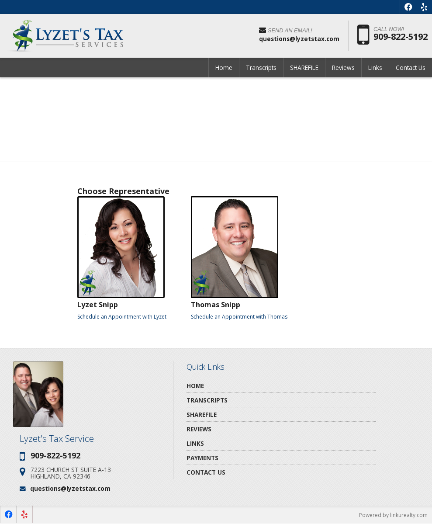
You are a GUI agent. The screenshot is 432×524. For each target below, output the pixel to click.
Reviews (343, 67)
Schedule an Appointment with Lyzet (121, 316)
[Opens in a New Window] (408, 7)
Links (375, 67)
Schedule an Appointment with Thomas (239, 316)
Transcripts (261, 67)
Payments (202, 458)
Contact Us (410, 67)
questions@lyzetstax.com (70, 488)
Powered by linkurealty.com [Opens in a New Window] (393, 515)
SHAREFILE (304, 67)
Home (223, 67)
